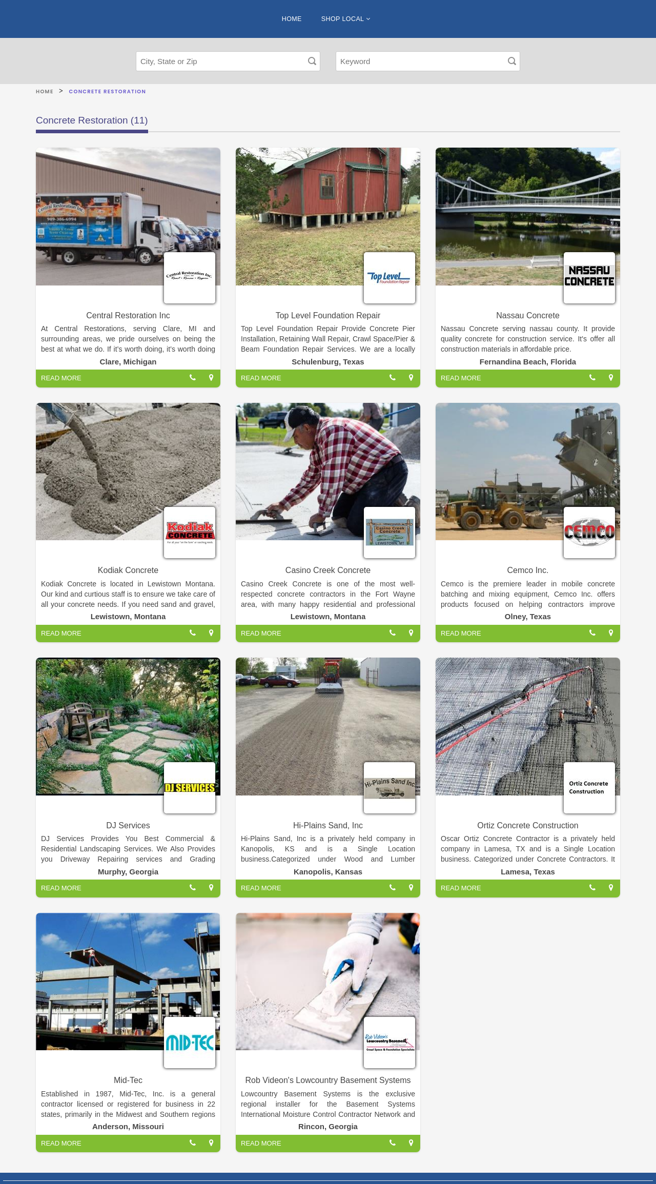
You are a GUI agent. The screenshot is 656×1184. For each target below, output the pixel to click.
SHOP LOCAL (345, 19)
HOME (292, 19)
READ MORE (61, 378)
